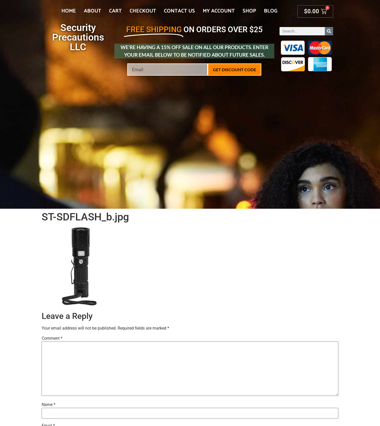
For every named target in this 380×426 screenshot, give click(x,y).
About (92, 11)
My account (219, 11)
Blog (270, 11)
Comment (52, 338)
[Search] (329, 31)
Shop (249, 11)
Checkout (143, 11)
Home (68, 11)
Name (48, 405)
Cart (115, 11)
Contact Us (179, 11)
